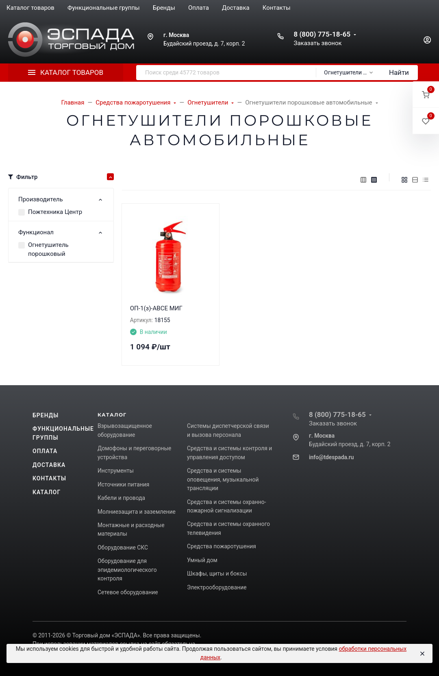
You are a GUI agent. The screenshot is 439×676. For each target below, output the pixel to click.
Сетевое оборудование (128, 592)
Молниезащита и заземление (137, 511)
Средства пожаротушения (221, 546)
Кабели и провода (121, 498)
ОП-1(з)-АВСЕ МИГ (156, 308)
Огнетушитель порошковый (48, 249)
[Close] (422, 653)
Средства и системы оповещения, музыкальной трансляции (223, 479)
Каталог (47, 492)
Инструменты (116, 470)
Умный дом (202, 560)
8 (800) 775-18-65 (321, 34)
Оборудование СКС (123, 547)
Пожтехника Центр (55, 212)
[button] (426, 94)
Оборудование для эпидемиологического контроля (127, 570)
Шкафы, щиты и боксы (217, 573)
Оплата (45, 451)
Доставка (49, 465)
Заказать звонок (317, 43)
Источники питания (123, 484)
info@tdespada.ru (331, 457)
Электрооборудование (217, 587)
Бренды (46, 415)
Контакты (49, 478)
